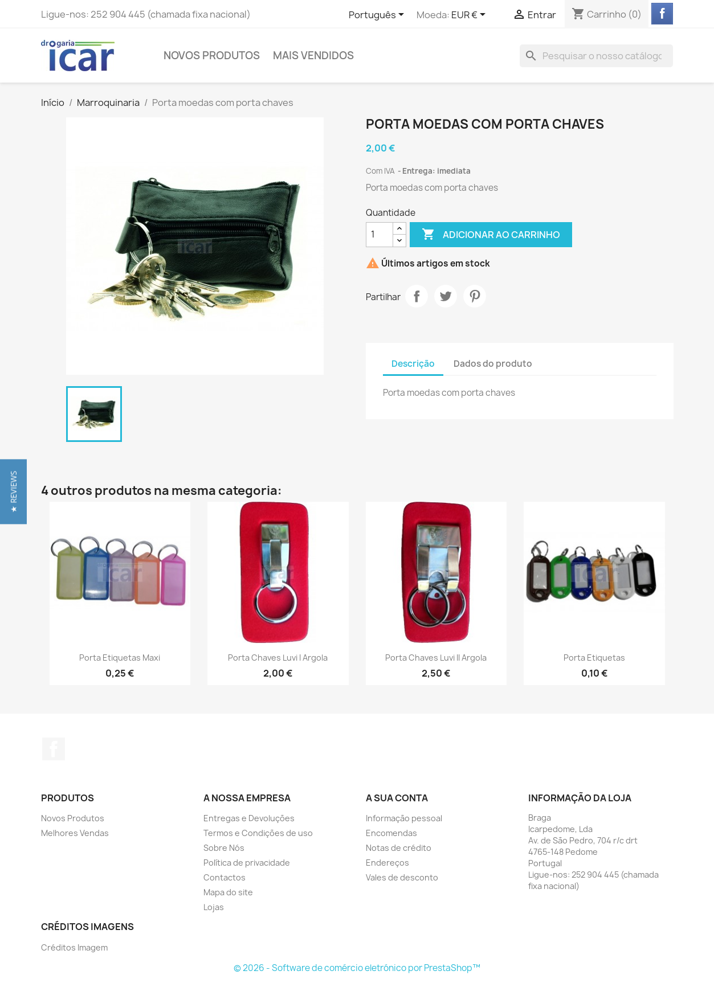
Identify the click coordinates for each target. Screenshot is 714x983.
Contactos (224, 877)
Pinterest (474, 296)
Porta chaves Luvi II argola (436, 657)
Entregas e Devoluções (249, 818)
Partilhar (416, 296)
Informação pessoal (404, 818)
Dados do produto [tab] (493, 364)
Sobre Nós (223, 847)
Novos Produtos (212, 55)
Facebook (53, 749)
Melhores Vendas (75, 833)
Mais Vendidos (313, 55)
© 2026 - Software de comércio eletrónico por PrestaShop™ (357, 968)
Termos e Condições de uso (258, 833)
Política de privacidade (246, 862)
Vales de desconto (402, 877)
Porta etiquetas (594, 657)
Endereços (387, 862)
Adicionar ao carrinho (491, 234)
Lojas (213, 907)
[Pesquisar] (596, 55)
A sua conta (397, 798)
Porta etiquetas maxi (119, 657)
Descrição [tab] (413, 364)
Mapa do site (228, 892)
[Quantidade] (379, 234)
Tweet (445, 296)
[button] (13, 491)
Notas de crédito (398, 847)
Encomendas (391, 833)
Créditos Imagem (74, 947)
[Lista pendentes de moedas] (470, 15)
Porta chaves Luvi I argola (278, 657)
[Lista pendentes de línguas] (378, 15)
